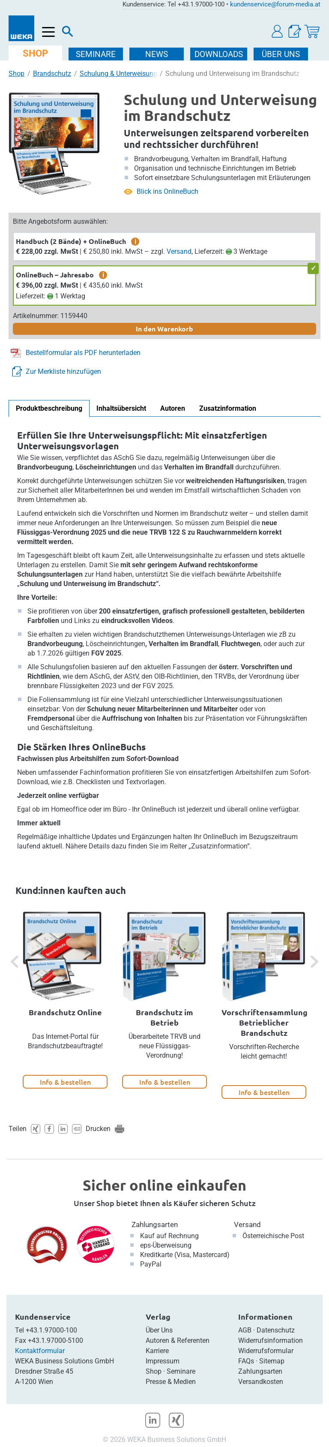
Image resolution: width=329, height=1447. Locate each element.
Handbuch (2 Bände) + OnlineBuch (71, 241)
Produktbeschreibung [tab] (49, 408)
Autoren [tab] (172, 408)
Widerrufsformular (265, 1351)
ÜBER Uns (282, 54)
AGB (244, 1330)
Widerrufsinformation (270, 1340)
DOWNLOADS (219, 54)
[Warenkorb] (311, 31)
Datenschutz (276, 1330)
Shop (16, 73)
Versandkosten (260, 1382)
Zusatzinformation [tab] (227, 408)
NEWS (157, 54)
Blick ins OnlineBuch (167, 191)
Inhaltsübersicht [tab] (121, 408)
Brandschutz (52, 73)
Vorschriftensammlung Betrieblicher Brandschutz (264, 1022)
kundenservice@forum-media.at (275, 4)
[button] (277, 31)
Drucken (98, 1129)
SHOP (35, 53)
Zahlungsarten (155, 1224)
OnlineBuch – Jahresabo (55, 274)
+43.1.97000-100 (51, 1330)
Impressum (162, 1361)
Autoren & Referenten (177, 1340)
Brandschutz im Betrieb (164, 1017)
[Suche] (68, 33)
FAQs (246, 1361)
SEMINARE (97, 54)
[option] (65, 999)
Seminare (181, 1371)
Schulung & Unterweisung (118, 73)
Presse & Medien (171, 1382)
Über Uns (159, 1330)
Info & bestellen (65, 1081)
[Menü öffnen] (48, 32)
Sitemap (271, 1361)
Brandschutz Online (65, 1012)
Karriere (157, 1351)
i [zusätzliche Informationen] (135, 241)
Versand (179, 251)
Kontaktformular (40, 1351)
